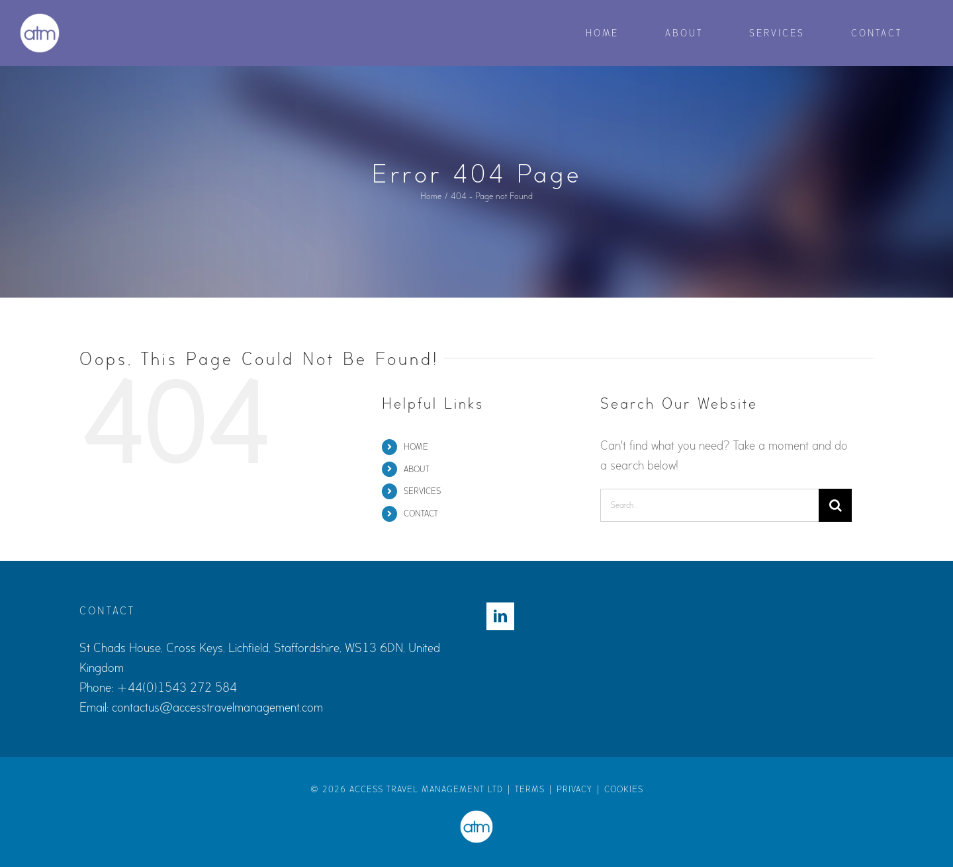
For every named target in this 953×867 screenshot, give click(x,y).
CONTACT (421, 513)
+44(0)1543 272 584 (176, 688)
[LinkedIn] (500, 616)
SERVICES (422, 491)
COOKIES (623, 789)
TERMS (530, 789)
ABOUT (417, 469)
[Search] (835, 505)
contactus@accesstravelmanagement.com (217, 707)
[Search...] (709, 505)
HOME (416, 447)
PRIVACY (574, 789)
